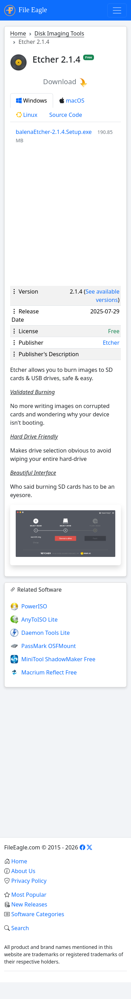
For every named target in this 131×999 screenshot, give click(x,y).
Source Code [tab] (65, 115)
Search (20, 928)
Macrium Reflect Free (49, 672)
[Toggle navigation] (117, 10)
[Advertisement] (65, 215)
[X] (89, 847)
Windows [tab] (31, 100)
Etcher (111, 342)
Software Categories (37, 914)
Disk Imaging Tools (59, 33)
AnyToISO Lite (39, 619)
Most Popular (28, 894)
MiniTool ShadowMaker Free (58, 659)
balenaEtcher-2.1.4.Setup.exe (54, 132)
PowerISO (34, 606)
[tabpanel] (68, 136)
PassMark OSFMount (48, 646)
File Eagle (25, 10)
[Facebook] (82, 847)
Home (18, 33)
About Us (23, 871)
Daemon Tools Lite (45, 633)
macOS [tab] (72, 100)
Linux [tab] (26, 115)
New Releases (29, 904)
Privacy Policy (28, 881)
